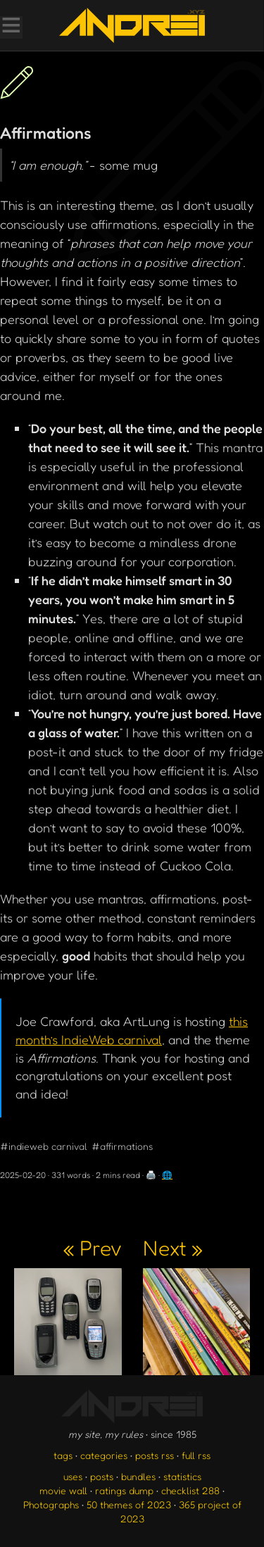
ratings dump (124, 1490)
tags (63, 1455)
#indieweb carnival (43, 1146)
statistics (182, 1476)
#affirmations (122, 1146)
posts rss (154, 1455)
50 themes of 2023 (129, 1504)
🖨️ (151, 1175)
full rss (196, 1455)
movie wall (63, 1490)
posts (101, 1476)
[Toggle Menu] (10, 26)
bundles (138, 1476)
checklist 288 (190, 1490)
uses (72, 1476)
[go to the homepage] (131, 25)
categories (103, 1455)
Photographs (51, 1504)
